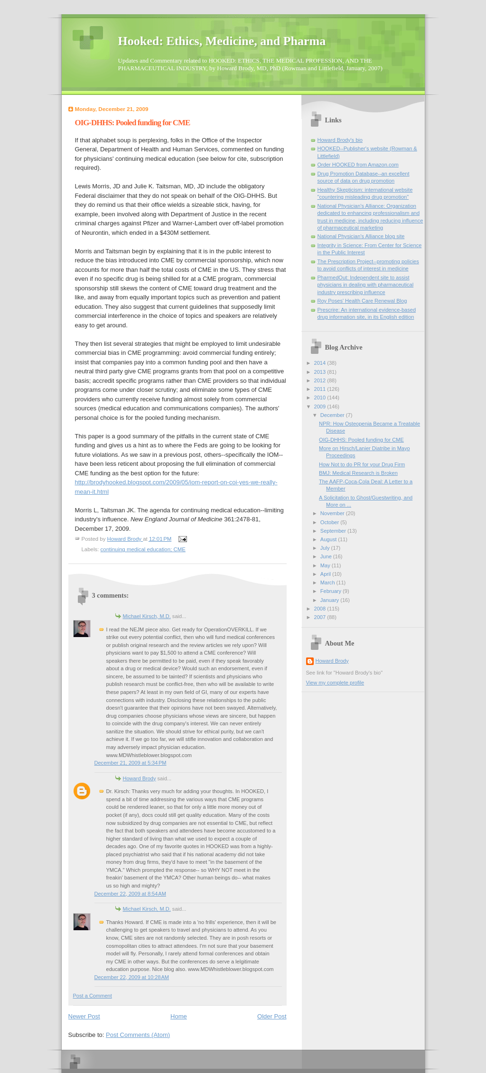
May (326, 565)
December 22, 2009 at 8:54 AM (130, 894)
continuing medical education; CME (143, 549)
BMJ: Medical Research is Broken (358, 473)
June (326, 556)
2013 (320, 372)
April (326, 574)
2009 (320, 406)
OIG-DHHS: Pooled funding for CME (361, 440)
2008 (320, 608)
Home (178, 1016)
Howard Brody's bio (340, 140)
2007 (320, 617)
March (328, 582)
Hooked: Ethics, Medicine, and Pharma (222, 41)
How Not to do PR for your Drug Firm (362, 464)
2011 (320, 389)
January (330, 600)
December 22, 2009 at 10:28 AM (131, 977)
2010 (320, 397)
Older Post (271, 1016)
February (331, 591)
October (330, 522)
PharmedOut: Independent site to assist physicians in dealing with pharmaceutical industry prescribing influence (366, 285)
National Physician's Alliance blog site (361, 236)
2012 (320, 380)
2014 (320, 363)
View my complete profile (335, 682)
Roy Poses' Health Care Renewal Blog (362, 301)
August (329, 539)
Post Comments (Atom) (138, 1034)
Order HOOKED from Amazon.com (358, 164)
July (325, 548)
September (333, 531)
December (333, 415)
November (333, 513)
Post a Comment (92, 996)
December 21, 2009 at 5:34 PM (130, 763)
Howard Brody (139, 778)
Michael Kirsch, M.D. (147, 616)
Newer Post (84, 1016)
